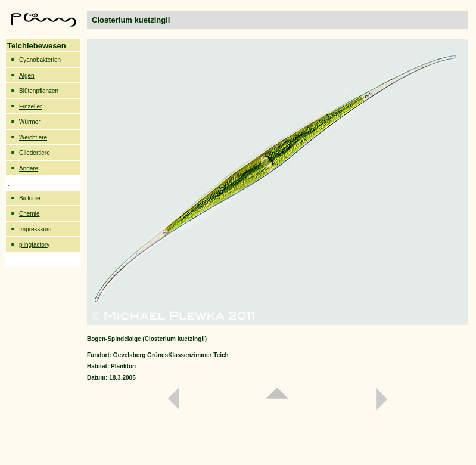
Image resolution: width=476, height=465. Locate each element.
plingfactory (34, 244)
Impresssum (35, 229)
